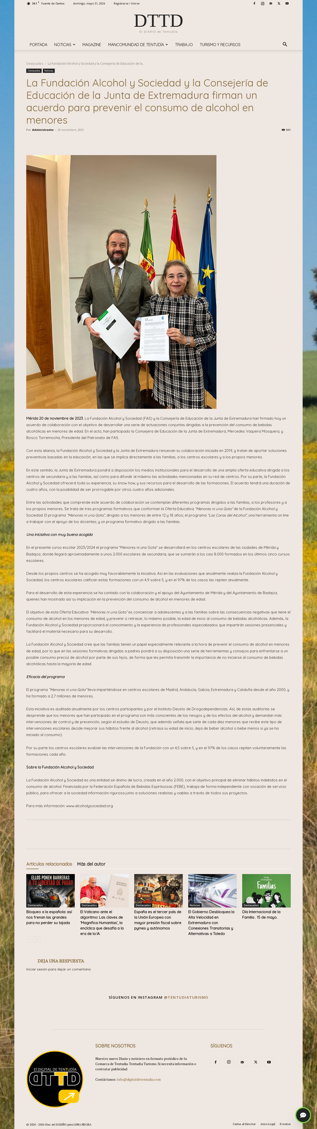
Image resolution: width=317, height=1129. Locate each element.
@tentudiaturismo (186, 997)
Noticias (64, 44)
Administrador (43, 130)
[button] (285, 45)
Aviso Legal (267, 1124)
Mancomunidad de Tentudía (138, 44)
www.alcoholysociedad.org (89, 805)
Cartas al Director (244, 1124)
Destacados (34, 63)
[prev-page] (29, 939)
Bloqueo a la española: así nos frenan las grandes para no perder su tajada (49, 917)
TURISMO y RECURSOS (220, 44)
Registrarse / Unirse (127, 3)
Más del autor (91, 864)
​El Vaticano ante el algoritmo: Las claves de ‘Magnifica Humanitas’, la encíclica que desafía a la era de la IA (102, 922)
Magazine (91, 44)
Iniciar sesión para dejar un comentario (58, 969)
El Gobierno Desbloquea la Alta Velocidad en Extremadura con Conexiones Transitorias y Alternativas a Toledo (211, 922)
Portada (38, 44)
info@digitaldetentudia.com (139, 1079)
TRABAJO (184, 44)
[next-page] (37, 939)
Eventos (285, 1124)
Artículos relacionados (49, 864)
